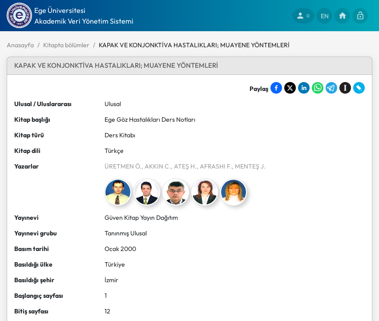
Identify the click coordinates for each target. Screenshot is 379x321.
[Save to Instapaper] (345, 88)
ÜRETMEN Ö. (123, 166)
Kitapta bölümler (66, 45)
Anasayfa (20, 45)
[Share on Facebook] (276, 88)
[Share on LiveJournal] (359, 88)
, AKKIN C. (156, 166)
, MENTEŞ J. (249, 166)
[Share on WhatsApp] (317, 88)
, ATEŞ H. (184, 166)
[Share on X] (290, 88)
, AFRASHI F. (214, 166)
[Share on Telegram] (331, 88)
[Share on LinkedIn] (304, 88)
